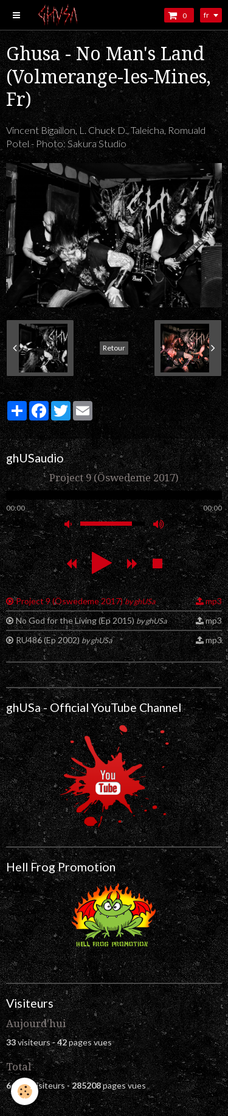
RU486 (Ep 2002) (64, 640)
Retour (114, 347)
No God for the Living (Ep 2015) (91, 620)
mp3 (214, 601)
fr (206, 14)
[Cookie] (24, 1091)
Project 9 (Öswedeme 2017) (85, 601)
